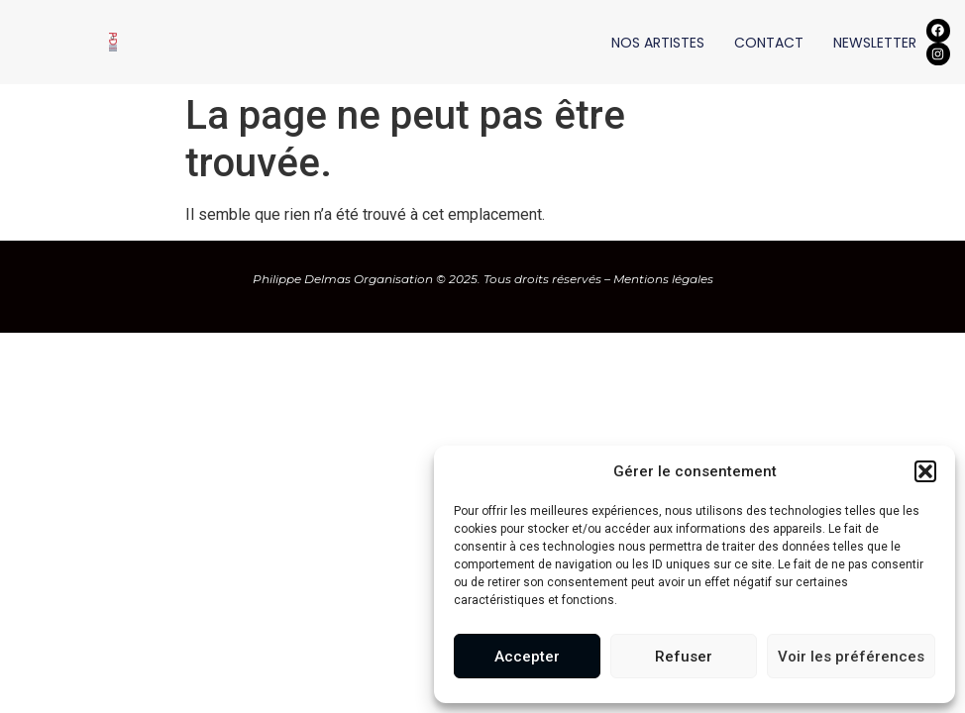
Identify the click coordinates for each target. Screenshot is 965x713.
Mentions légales (663, 278)
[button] (925, 471)
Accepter (527, 656)
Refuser (683, 656)
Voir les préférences (851, 656)
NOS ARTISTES (657, 42)
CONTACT (769, 42)
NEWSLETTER (874, 42)
